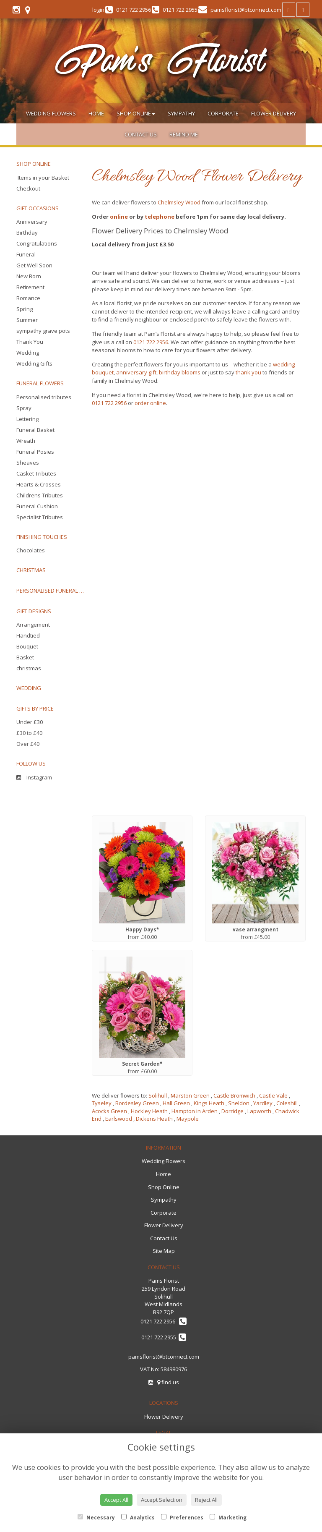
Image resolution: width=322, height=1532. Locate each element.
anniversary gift (136, 372)
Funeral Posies (35, 451)
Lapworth (259, 1111)
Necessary (96, 1517)
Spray (23, 408)
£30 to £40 (29, 733)
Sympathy (181, 113)
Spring (24, 309)
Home (96, 113)
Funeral (26, 254)
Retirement (30, 287)
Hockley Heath (149, 1111)
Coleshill (287, 1103)
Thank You (29, 341)
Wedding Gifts (34, 363)
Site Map (164, 1251)
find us (168, 1382)
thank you (248, 372)
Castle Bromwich (234, 1095)
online (119, 216)
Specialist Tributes (39, 517)
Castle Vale (273, 1095)
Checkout (28, 188)
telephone (159, 216)
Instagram (34, 777)
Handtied (28, 635)
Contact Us (141, 134)
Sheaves (27, 462)
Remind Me (183, 134)
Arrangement (33, 624)
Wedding (27, 352)
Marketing (228, 1517)
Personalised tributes (43, 397)
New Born (28, 276)
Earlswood (118, 1118)
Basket (25, 657)
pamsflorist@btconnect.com (163, 1356)
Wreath (25, 440)
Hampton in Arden (194, 1111)
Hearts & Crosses (38, 484)
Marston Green (190, 1095)
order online (150, 403)
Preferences (182, 1517)
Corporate (223, 113)
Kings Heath (209, 1103)
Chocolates (30, 550)
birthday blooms (179, 372)
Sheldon (238, 1103)
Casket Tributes (36, 473)
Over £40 (27, 744)
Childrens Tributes (39, 495)
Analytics (138, 1517)
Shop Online (136, 113)
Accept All (116, 1499)
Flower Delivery (273, 113)
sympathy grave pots (43, 331)
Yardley (263, 1103)
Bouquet (27, 646)
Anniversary (31, 221)
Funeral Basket (35, 430)
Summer (27, 320)
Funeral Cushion (37, 506)
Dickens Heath (154, 1118)
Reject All (206, 1499)
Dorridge (232, 1111)
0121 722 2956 (150, 342)
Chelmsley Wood (179, 202)
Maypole (188, 1118)
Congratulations (36, 243)
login (98, 9)
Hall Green (176, 1103)
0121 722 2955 (163, 1337)
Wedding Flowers (51, 113)
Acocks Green (109, 1111)
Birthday (27, 232)
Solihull (157, 1095)
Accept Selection (161, 1499)
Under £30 (29, 722)
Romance (28, 298)
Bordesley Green (137, 1103)
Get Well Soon (34, 265)
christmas (28, 668)
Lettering (27, 419)
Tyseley (102, 1103)
